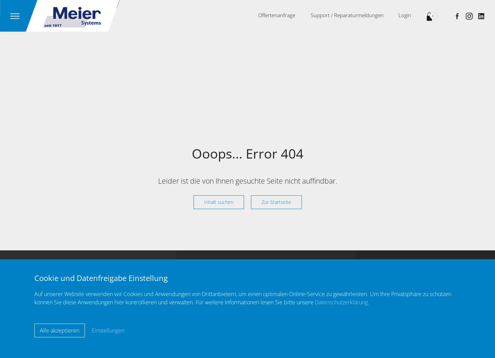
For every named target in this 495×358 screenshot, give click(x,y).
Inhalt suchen (218, 202)
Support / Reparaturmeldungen (347, 15)
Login (404, 15)
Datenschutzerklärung (341, 302)
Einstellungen (108, 330)
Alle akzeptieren (59, 330)
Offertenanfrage (276, 15)
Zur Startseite (276, 202)
